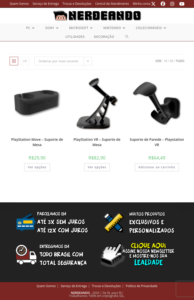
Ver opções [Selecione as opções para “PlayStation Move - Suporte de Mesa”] (37, 167)
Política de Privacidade (141, 286)
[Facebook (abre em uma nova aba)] (163, 3)
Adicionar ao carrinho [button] (156, 167)
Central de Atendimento (112, 4)
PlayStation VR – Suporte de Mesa (97, 142)
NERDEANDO (80, 293)
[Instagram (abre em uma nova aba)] (172, 3)
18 (165, 61)
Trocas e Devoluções (77, 4)
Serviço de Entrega (46, 4)
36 (171, 61)
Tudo (180, 61)
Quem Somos (19, 4)
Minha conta (142, 4)
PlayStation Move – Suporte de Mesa (37, 142)
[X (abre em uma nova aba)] (153, 3)
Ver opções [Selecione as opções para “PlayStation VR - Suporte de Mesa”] (97, 167)
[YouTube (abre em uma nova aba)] (180, 3)
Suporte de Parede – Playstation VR (157, 142)
